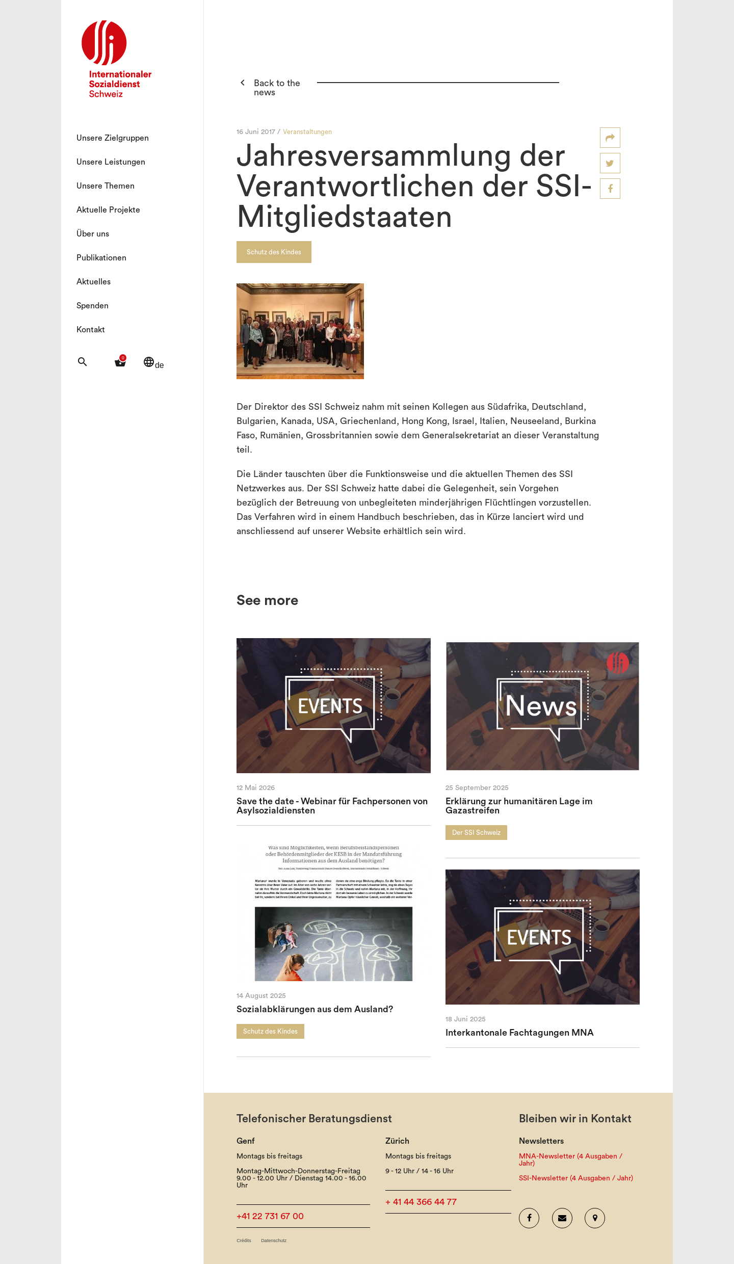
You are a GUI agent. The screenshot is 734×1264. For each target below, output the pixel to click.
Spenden (92, 306)
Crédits (244, 1241)
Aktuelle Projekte (108, 210)
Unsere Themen (105, 186)
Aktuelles (93, 282)
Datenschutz (273, 1241)
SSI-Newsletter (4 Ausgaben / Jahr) (576, 1178)
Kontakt (90, 330)
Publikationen (101, 258)
